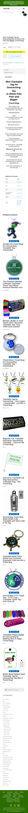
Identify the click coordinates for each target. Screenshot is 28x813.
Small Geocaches (7, 734)
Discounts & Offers (7, 795)
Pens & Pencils (5, 755)
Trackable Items (17, 62)
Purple (20, 202)
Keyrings (4, 744)
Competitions (16, 798)
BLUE (21, 200)
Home (4, 792)
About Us (14, 796)
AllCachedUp (19, 182)
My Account (17, 801)
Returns (16, 792)
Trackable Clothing (6, 773)
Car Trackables (5, 708)
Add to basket (15, 56)
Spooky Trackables (6, 766)
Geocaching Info (16, 793)
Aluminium (18, 196)
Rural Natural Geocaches (7, 762)
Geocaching (19, 185)
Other (4, 753)
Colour (4, 47)
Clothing (4, 712)
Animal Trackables (6, 699)
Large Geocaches (7, 727)
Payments (22, 792)
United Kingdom (19, 193)
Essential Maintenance (6, 720)
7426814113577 (19, 189)
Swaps (4, 771)
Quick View (14, 241)
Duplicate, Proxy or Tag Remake (8, 718)
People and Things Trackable (7, 757)
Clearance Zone (5, 710)
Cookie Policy (9, 798)
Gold (17, 201)
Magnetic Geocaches (6, 751)
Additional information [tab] (8, 72)
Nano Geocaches (7, 732)
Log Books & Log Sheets (7, 749)
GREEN (20, 201)
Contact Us (9, 793)
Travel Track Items (6, 777)
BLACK (18, 200)
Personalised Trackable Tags (7, 759)
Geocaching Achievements (7, 736)
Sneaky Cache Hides (6, 764)
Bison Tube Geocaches (7, 703)
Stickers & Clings (6, 768)
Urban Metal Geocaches (7, 781)
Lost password (10, 792)
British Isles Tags (5, 705)
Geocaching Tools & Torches (7, 738)
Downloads (4, 716)
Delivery (15, 795)
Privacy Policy (21, 796)
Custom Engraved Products (7, 714)
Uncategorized (5, 779)
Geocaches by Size (6, 725)
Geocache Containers (6, 723)
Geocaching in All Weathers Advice (13, 799)
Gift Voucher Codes (6, 740)
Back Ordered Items (7, 796)
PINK (18, 202)
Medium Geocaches (7, 729)
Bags (4, 701)
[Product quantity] (5, 56)
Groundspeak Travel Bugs (7, 742)
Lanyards (4, 747)
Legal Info (20, 795)
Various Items (5, 783)
